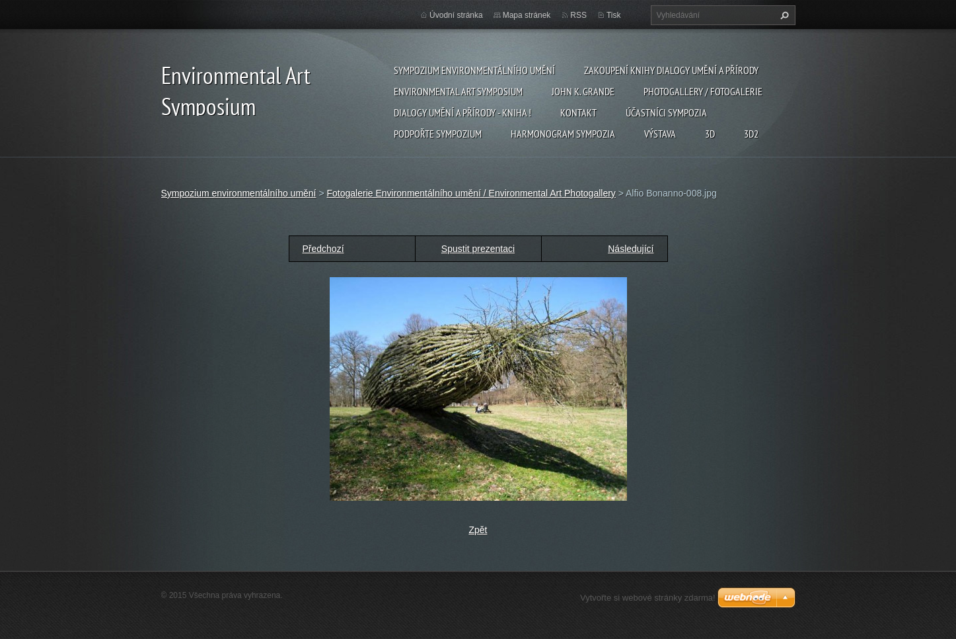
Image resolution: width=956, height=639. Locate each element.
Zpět (477, 530)
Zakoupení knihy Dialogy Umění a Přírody (671, 70)
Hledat (783, 15)
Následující (630, 248)
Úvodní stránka (456, 15)
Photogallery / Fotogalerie (702, 91)
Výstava (660, 133)
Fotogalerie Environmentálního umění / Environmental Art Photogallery (470, 193)
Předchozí (323, 248)
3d (710, 133)
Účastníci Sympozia (666, 112)
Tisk (614, 15)
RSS (578, 15)
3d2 (751, 133)
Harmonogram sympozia (563, 133)
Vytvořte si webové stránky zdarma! (648, 598)
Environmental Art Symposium (458, 91)
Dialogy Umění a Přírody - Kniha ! (462, 112)
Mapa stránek (527, 15)
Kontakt (578, 112)
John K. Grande (583, 91)
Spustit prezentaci (478, 248)
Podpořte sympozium (438, 133)
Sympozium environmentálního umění (474, 70)
